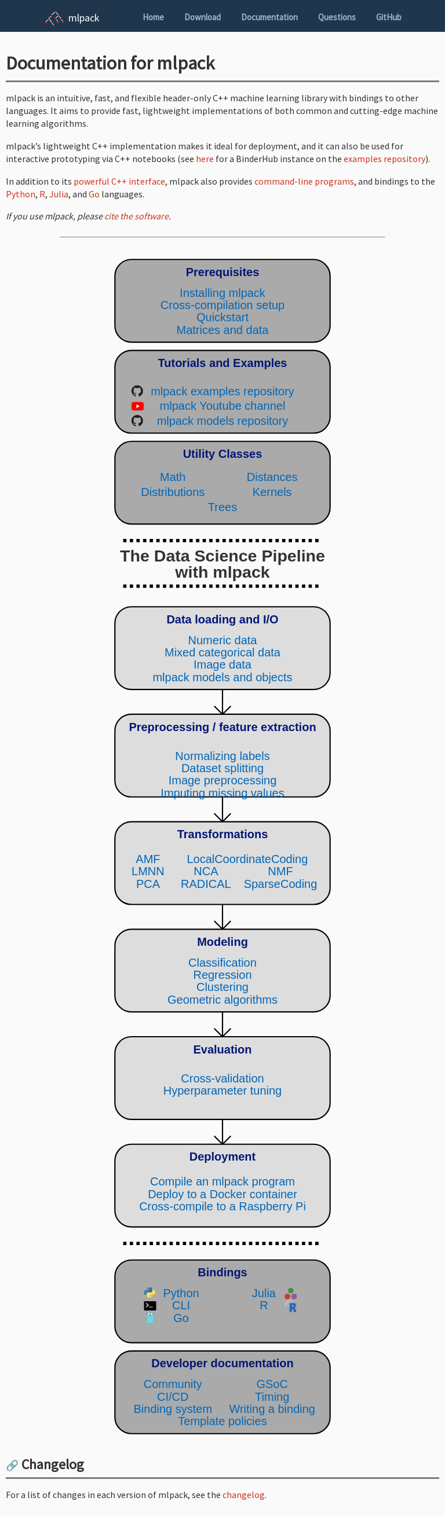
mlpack (84, 17)
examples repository (384, 158)
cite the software (136, 216)
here (205, 158)
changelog (243, 1494)
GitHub (389, 17)
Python (20, 194)
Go (94, 194)
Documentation (269, 17)
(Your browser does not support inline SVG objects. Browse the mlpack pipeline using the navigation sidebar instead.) (222, 846)
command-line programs (304, 181)
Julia (58, 194)
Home (153, 17)
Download (202, 17)
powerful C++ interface (119, 181)
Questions (337, 17)
